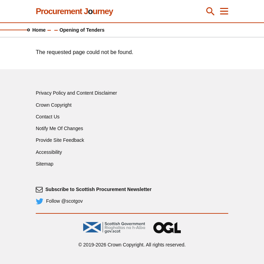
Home (39, 30)
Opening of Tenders (81, 30)
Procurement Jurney (74, 11)
